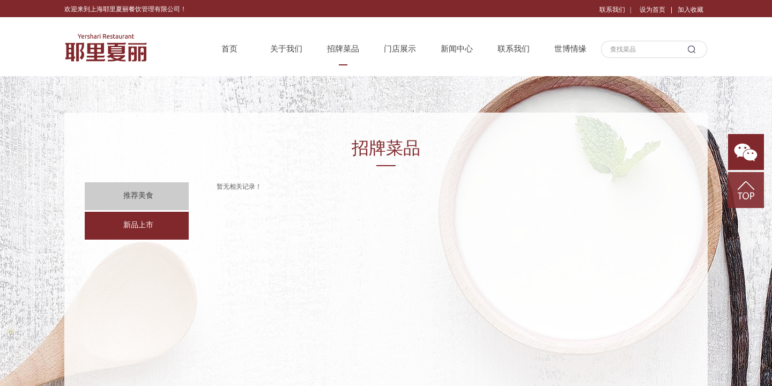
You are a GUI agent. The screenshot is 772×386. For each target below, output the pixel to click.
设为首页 (652, 9)
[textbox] (643, 49)
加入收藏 (690, 9)
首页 (229, 48)
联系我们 (514, 48)
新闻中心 (457, 48)
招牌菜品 (343, 48)
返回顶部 (746, 190)
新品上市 (138, 225)
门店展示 (400, 48)
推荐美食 (138, 195)
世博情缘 (570, 48)
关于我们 (286, 48)
